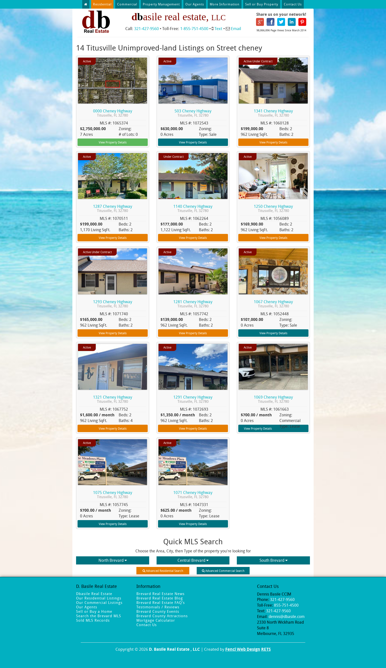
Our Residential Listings (98, 598)
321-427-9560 (146, 28)
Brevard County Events (157, 611)
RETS (266, 649)
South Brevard (273, 560)
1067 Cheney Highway (273, 303)
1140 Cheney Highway (192, 208)
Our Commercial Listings (99, 602)
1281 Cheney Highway (192, 303)
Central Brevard (193, 560)
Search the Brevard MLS (98, 615)
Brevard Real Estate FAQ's (160, 602)
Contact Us (293, 4)
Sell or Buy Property (261, 4)
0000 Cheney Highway (112, 113)
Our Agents (194, 4)
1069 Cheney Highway (273, 399)
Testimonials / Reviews (157, 606)
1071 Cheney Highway (192, 494)
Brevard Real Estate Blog (159, 598)
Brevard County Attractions (162, 615)
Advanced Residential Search (163, 571)
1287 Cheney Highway (112, 208)
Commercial (127, 4)
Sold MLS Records (93, 620)
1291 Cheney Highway (192, 399)
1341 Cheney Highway (273, 113)
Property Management (161, 4)
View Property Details (113, 142)
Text (218, 28)
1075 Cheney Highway (112, 494)
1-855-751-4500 (194, 28)
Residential (102, 4)
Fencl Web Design (242, 649)
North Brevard (112, 560)
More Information (225, 4)
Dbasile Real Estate (94, 593)
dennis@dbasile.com (287, 616)
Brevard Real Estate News (160, 593)
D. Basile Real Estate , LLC (174, 649)
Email (236, 28)
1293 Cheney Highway (112, 303)
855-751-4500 (286, 605)
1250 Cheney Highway (273, 208)
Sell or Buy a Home (94, 611)
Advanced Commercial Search (223, 571)
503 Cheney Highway (193, 113)
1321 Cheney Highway (112, 399)
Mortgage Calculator (155, 620)
